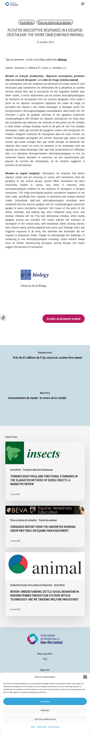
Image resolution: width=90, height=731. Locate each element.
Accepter (45, 701)
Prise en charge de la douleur (54, 22)
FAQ (45, 659)
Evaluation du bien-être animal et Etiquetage (31, 584)
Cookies (33, 726)
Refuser (45, 710)
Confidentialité (42, 726)
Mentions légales (53, 726)
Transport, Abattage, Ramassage (38, 469)
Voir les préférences (45, 719)
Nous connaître (45, 653)
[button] (85, 677)
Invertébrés (26, 22)
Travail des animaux (48, 520)
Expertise (45, 670)
